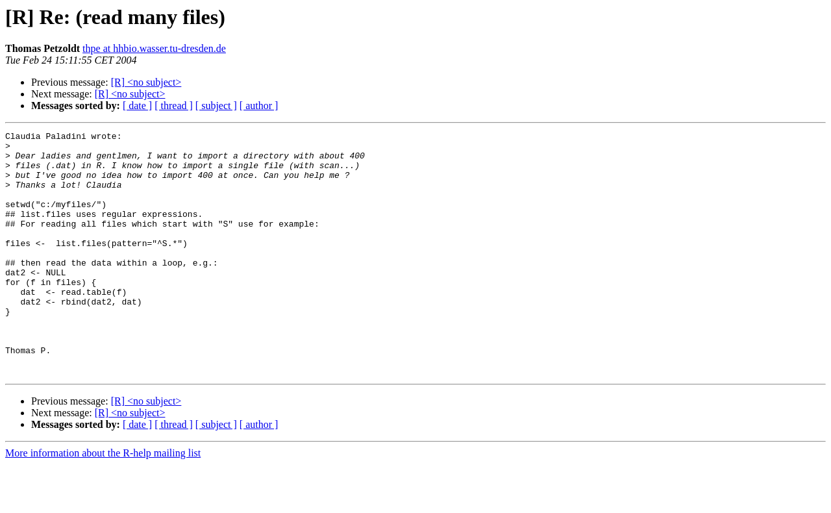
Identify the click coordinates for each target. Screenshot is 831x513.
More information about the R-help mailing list (103, 501)
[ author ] (259, 105)
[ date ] (137, 105)
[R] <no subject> (146, 82)
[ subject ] (216, 105)
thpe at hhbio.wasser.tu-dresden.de (154, 48)
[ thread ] (174, 105)
